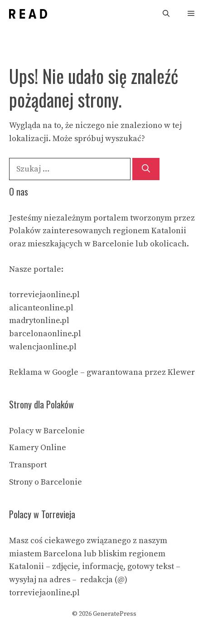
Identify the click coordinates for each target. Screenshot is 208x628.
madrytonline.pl (39, 320)
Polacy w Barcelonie (47, 431)
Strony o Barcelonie (45, 482)
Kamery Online (37, 447)
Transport (28, 465)
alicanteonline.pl (41, 308)
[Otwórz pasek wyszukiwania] (166, 14)
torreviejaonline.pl (44, 294)
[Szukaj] (146, 169)
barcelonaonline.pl (45, 334)
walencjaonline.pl (43, 347)
